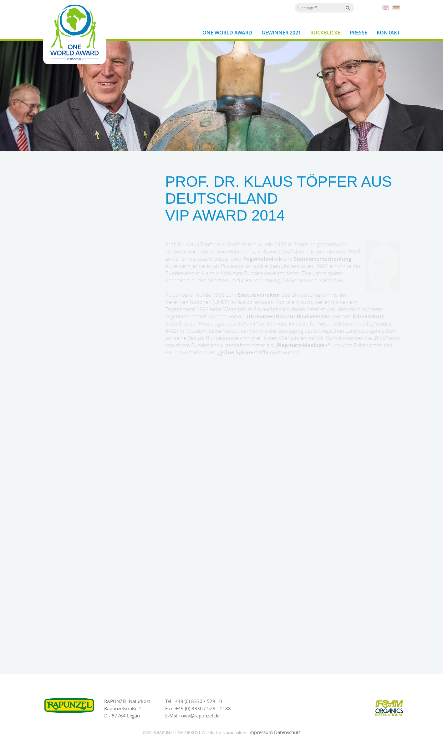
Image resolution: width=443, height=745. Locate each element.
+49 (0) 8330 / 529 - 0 (198, 701)
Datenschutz (287, 732)
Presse (358, 32)
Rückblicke (325, 32)
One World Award (227, 32)
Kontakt (388, 32)
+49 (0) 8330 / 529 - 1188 (203, 708)
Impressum (260, 732)
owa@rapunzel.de (200, 715)
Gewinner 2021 (281, 32)
